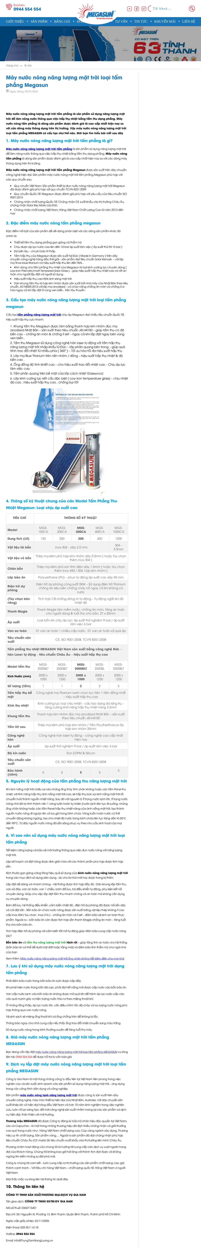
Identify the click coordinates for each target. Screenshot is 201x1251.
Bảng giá (62, 21)
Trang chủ (12, 65)
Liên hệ (188, 21)
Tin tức (141, 21)
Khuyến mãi (165, 21)
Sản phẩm (39, 21)
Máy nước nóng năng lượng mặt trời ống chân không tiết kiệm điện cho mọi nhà (72, 958)
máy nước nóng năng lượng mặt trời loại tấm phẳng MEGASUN (76, 1052)
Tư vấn (121, 21)
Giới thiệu (15, 21)
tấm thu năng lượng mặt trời (46, 942)
